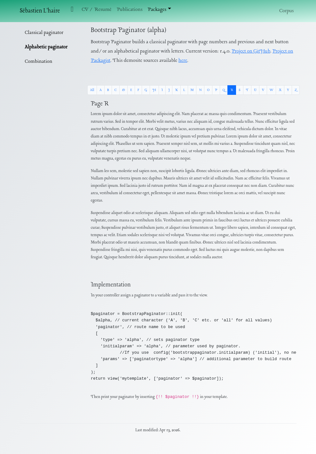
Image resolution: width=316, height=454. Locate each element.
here (182, 60)
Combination (38, 61)
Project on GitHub (251, 51)
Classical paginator (44, 32)
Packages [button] (157, 9)
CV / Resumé (96, 9)
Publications (130, 9)
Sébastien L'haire (40, 11)
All (92, 90)
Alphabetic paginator (46, 47)
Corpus (286, 11)
